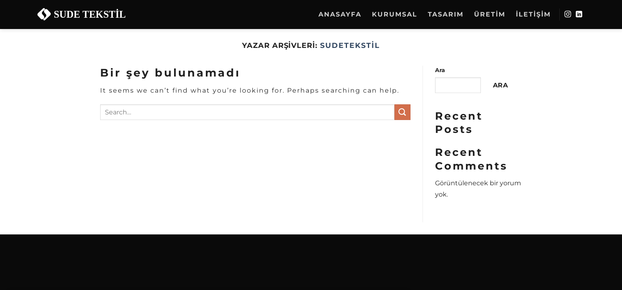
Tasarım (446, 14)
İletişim (533, 14)
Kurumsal (394, 14)
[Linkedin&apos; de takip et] (579, 14)
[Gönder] (402, 112)
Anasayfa (339, 14)
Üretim (489, 14)
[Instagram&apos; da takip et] (568, 14)
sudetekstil (350, 45)
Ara (440, 70)
